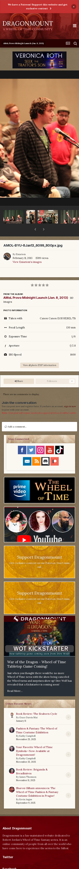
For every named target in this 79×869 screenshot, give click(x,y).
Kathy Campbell (27, 727)
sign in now (70, 397)
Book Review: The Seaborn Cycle (36, 705)
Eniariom (21, 245)
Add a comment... (16, 417)
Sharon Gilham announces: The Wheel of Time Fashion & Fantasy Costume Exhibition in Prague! (37, 783)
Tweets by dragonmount (17, 854)
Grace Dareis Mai (28, 708)
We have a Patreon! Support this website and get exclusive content (37, 6)
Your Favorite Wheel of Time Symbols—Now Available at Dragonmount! (34, 742)
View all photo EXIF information (39, 356)
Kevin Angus (25, 790)
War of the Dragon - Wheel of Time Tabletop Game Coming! (36, 655)
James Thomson (27, 768)
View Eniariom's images (27, 253)
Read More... (15, 682)
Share (19, 372)
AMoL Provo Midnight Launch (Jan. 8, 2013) (35, 289)
